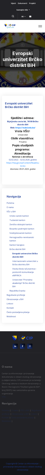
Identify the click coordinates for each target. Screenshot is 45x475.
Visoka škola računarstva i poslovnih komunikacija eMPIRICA (24, 272)
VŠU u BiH (11, 211)
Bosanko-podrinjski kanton (21, 228)
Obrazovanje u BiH (15, 299)
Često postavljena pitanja (18, 312)
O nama (10, 207)
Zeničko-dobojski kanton (20, 224)
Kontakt (10, 308)
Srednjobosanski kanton (20, 233)
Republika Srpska (17, 290)
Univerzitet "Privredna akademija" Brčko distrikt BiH (23, 283)
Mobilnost (11, 316)
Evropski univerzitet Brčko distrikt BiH (25, 255)
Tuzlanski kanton (17, 220)
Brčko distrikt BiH (17, 249)
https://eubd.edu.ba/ (25, 127)
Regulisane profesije (16, 295)
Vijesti (13, 3)
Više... (4, 397)
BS (23, 16)
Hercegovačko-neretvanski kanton (21, 239)
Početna (10, 203)
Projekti (32, 3)
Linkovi (10, 303)
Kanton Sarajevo (16, 245)
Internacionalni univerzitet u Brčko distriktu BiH (25, 263)
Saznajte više (22, 10)
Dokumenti (22, 3)
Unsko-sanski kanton (19, 216)
